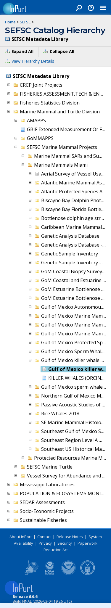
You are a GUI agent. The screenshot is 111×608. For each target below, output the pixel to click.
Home (10, 22)
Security (64, 543)
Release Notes (70, 536)
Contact (44, 536)
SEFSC (25, 22)
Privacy (45, 543)
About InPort (20, 536)
